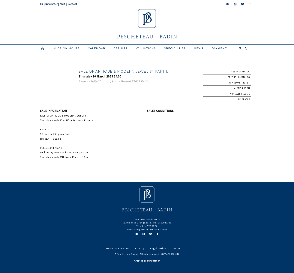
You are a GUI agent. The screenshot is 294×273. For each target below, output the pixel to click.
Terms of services (117, 248)
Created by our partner (147, 260)
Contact (72, 4)
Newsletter (51, 4)
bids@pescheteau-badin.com (150, 229)
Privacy (140, 248)
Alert (62, 4)
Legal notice (158, 248)
